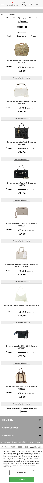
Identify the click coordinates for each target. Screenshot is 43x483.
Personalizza (21, 473)
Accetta (22, 479)
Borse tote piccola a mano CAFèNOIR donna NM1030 (21, 265)
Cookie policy (7, 467)
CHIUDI (41, 451)
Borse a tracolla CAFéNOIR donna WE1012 (21, 347)
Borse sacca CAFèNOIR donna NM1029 (21, 305)
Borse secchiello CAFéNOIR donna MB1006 (21, 387)
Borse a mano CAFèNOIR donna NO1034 (21, 184)
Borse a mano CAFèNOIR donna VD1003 (21, 143)
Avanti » (24, 21)
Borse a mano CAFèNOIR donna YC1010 (21, 61)
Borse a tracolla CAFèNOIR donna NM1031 (21, 224)
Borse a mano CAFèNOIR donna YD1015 (21, 102)
